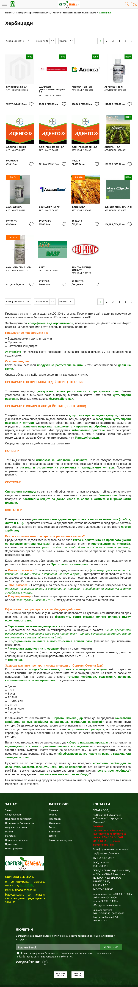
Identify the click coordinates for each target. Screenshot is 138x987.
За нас (8, 796)
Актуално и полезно (16, 813)
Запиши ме (110, 933)
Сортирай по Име (15, 40)
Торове (53, 800)
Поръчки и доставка (16, 825)
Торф (52, 813)
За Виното (54, 817)
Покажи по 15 (41, 40)
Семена (53, 796)
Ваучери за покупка (60, 825)
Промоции (11, 830)
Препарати (55, 804)
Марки (9, 817)
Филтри (63, 40)
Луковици (54, 808)
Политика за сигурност (18, 804)
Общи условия (13, 800)
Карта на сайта (75, 974)
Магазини (10, 821)
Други (52, 821)
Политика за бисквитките (20, 808)
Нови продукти (14, 834)
